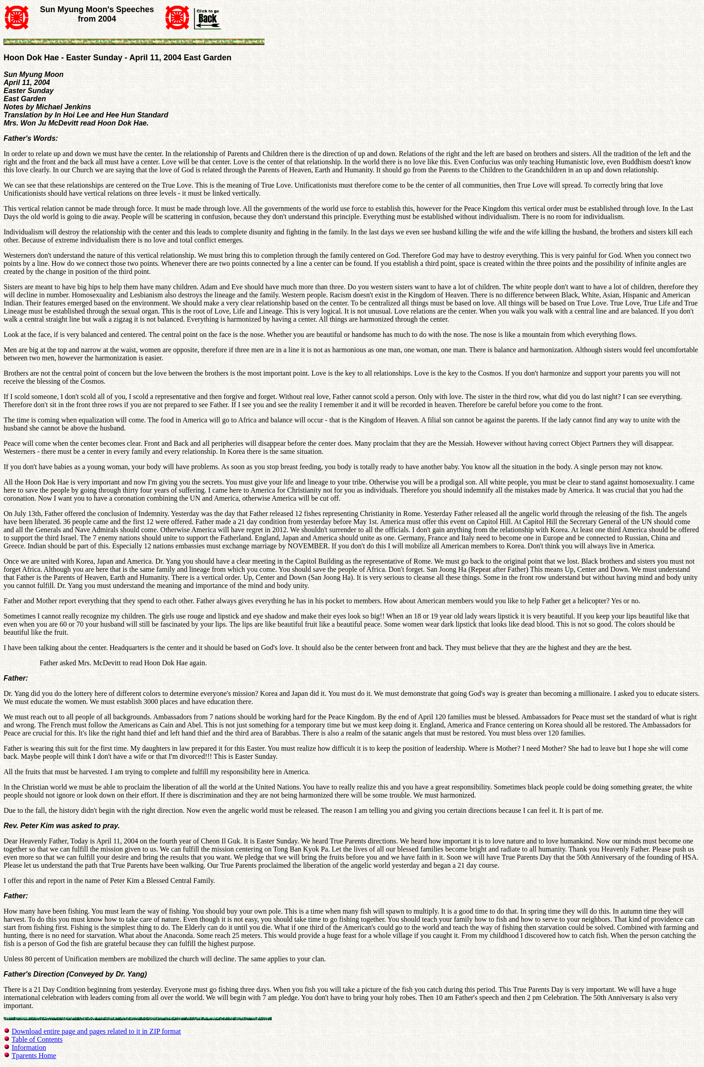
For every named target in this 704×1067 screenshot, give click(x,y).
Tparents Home (34, 1055)
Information (29, 1047)
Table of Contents (37, 1039)
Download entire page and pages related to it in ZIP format (96, 1031)
